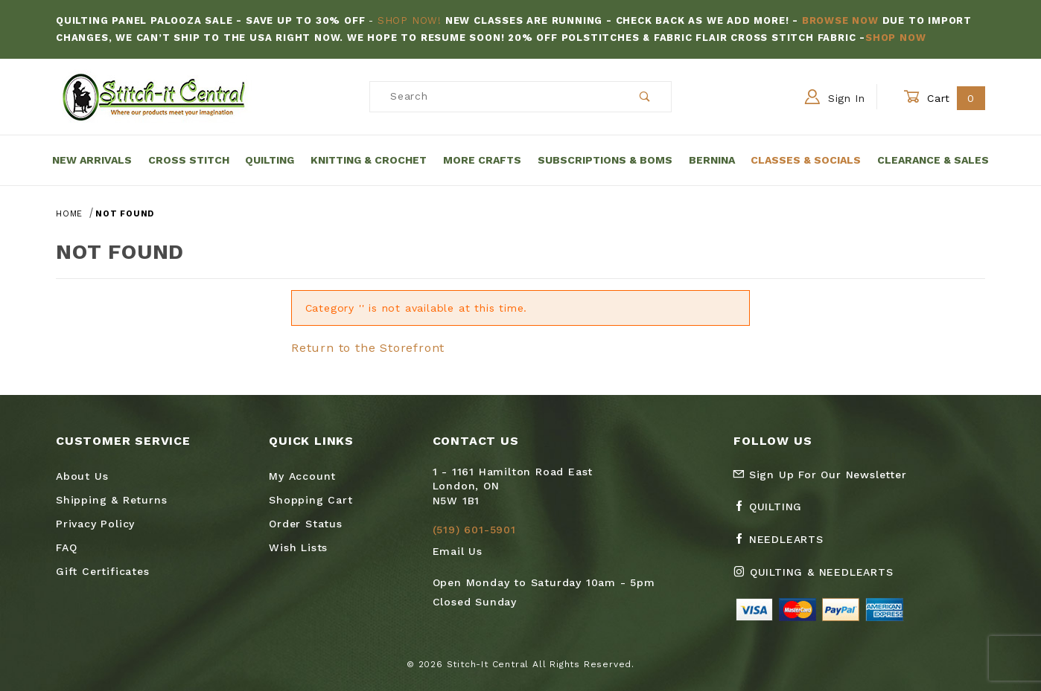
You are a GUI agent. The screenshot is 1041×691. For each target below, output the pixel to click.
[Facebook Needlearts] (784, 545)
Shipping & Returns (111, 500)
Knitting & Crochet (369, 160)
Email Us (458, 551)
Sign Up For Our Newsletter (819, 475)
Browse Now (840, 20)
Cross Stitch (188, 160)
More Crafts (482, 160)
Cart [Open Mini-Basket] (944, 97)
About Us (82, 476)
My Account (302, 476)
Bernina (712, 160)
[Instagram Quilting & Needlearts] (819, 578)
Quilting (269, 160)
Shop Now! (410, 20)
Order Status (306, 524)
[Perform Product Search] (645, 97)
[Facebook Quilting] (773, 512)
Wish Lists (298, 547)
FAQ (66, 547)
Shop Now (895, 37)
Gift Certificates (103, 571)
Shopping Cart (310, 500)
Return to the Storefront (368, 348)
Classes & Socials (806, 160)
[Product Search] (495, 97)
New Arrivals (92, 160)
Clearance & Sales (933, 160)
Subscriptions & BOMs (605, 160)
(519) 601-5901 (474, 530)
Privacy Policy (95, 524)
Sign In (835, 96)
